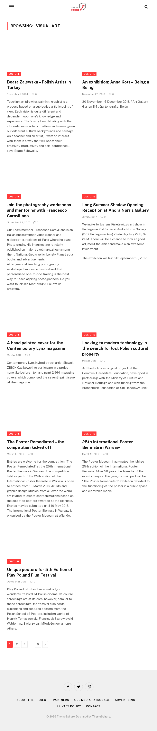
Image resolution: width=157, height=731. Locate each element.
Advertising (125, 700)
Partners (61, 700)
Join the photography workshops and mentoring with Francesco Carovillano (39, 210)
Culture (14, 74)
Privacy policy (69, 706)
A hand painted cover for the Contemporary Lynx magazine (36, 345)
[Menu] (11, 6)
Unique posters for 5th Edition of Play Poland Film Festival (40, 572)
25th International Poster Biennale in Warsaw (107, 444)
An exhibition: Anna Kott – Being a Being (115, 85)
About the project (32, 700)
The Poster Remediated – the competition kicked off (35, 444)
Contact (93, 706)
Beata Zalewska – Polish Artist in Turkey (39, 85)
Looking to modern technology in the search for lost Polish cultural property (115, 348)
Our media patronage (92, 700)
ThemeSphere (101, 716)
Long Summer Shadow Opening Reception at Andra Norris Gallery (115, 207)
